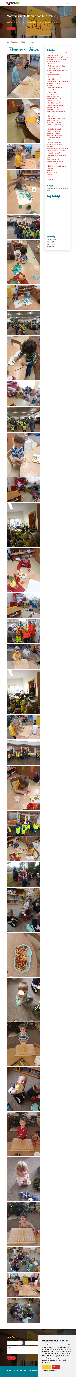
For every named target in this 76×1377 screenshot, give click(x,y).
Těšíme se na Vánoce (55, 144)
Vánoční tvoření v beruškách (57, 151)
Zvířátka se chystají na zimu (57, 166)
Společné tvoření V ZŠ (55, 153)
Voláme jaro (52, 92)
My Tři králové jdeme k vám (57, 140)
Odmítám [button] (55, 1367)
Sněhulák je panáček (54, 142)
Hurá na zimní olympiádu (56, 125)
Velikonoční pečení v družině (57, 66)
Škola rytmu (52, 64)
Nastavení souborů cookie (36, 1370)
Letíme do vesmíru (54, 133)
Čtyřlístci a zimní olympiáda (57, 118)
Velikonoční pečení (54, 68)
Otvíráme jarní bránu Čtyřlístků (58, 81)
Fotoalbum (14, 42)
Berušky (50, 175)
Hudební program (54, 159)
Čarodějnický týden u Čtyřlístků (58, 57)
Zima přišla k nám (54, 138)
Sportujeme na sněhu (55, 122)
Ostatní (50, 168)
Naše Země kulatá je (54, 129)
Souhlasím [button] (47, 1367)
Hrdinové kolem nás (54, 98)
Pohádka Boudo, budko (55, 162)
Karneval (51, 116)
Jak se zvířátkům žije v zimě (57, 164)
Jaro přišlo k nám (53, 79)
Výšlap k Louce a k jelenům (57, 59)
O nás (11, 28)
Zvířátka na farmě (54, 62)
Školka (50, 179)
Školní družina (52, 172)
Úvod (7, 42)
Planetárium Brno (53, 101)
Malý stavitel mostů (54, 131)
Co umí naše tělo (53, 96)
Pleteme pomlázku (54, 75)
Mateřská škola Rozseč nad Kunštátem (31, 16)
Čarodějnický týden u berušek (57, 53)
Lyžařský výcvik (53, 120)
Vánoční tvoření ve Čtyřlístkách (58, 149)
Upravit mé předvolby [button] (50, 1370)
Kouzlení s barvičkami (55, 135)
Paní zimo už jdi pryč (54, 77)
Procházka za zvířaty (54, 103)
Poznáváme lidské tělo (55, 105)
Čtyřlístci (51, 170)
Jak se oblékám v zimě (55, 127)
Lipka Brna (51, 146)
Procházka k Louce (54, 107)
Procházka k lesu (53, 109)
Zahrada (51, 177)
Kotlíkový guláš (53, 55)
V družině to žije (53, 94)
